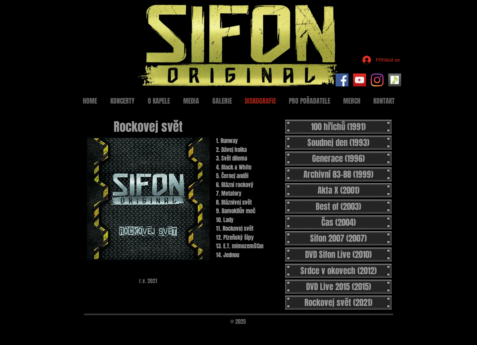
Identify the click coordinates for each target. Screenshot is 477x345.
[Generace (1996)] (338, 159)
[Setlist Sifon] (394, 80)
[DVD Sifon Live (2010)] (338, 255)
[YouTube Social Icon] (359, 80)
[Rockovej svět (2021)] (338, 303)
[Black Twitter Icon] (384, 331)
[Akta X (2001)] (338, 190)
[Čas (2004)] (338, 222)
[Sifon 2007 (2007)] (338, 238)
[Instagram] (377, 80)
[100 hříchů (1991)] (338, 127)
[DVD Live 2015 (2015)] (338, 287)
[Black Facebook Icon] (372, 331)
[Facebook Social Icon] (342, 80)
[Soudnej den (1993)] (338, 143)
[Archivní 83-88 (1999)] (338, 174)
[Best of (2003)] (338, 207)
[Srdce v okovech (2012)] (338, 271)
